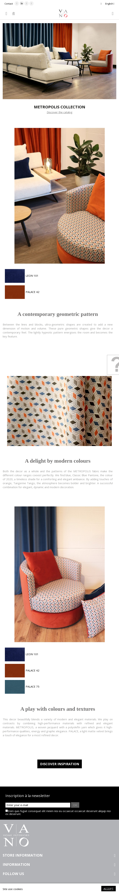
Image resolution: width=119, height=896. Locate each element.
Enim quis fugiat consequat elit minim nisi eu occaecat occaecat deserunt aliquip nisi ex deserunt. (58, 812)
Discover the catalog (59, 112)
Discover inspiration (59, 764)
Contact (9, 3)
